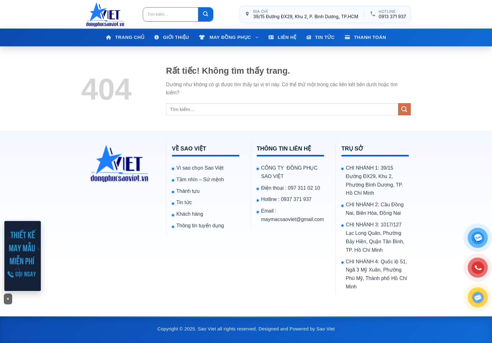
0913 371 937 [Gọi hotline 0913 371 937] (392, 16)
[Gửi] (205, 14)
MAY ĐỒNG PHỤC (234, 37)
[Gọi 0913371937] (22, 255)
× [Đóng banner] (8, 298)
